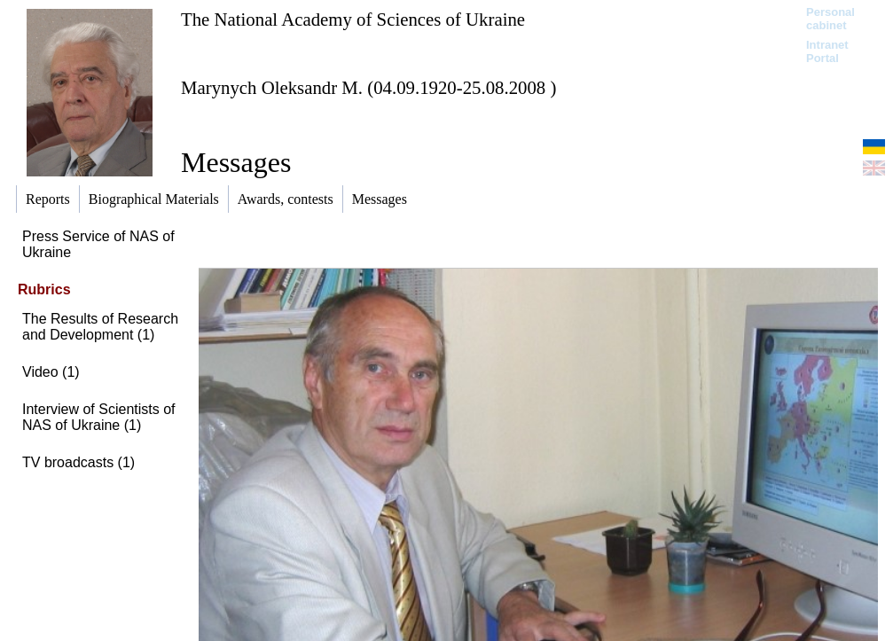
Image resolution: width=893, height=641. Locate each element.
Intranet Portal (827, 51)
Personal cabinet (830, 18)
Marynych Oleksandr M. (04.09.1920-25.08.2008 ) (368, 87)
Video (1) (51, 371)
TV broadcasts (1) (78, 462)
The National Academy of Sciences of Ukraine (353, 19)
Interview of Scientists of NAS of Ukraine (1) (99, 417)
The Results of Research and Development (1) (100, 326)
